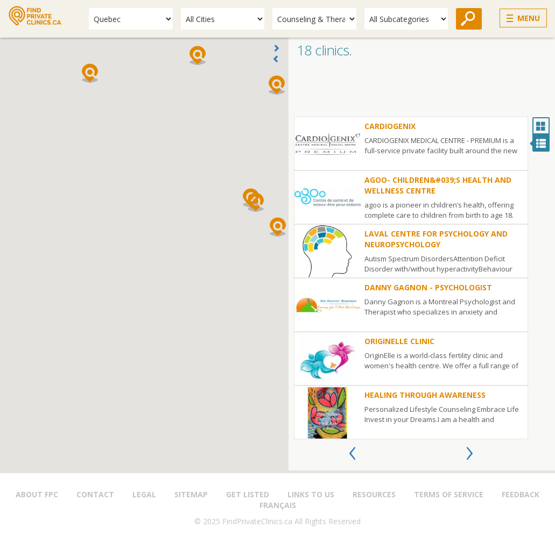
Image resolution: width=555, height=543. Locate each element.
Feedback (520, 494)
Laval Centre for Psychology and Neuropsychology (436, 238)
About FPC (37, 494)
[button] (277, 227)
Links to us (310, 494)
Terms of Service (448, 494)
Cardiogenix (390, 126)
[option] (411, 278)
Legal (144, 494)
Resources (374, 494)
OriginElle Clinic (399, 341)
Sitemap (191, 494)
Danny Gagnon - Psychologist (428, 287)
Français (277, 505)
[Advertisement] (422, 90)
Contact (95, 494)
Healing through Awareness (425, 395)
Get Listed (247, 494)
